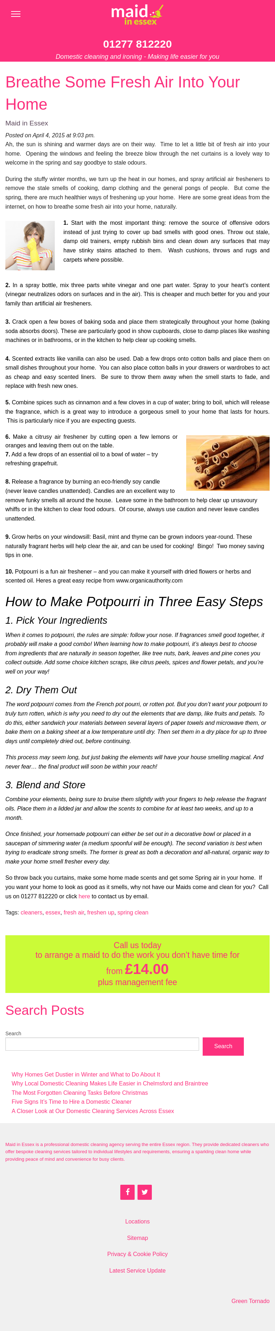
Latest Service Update (137, 1271)
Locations (137, 1221)
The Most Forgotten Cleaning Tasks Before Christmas (80, 1093)
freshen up (101, 912)
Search (13, 1033)
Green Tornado (251, 1301)
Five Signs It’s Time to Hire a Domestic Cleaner (72, 1102)
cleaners (31, 912)
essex (53, 912)
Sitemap (137, 1238)
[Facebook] (127, 1192)
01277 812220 (137, 44)
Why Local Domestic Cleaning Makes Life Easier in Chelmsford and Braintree (110, 1083)
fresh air (74, 912)
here (84, 896)
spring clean (132, 912)
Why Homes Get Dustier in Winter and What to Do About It (86, 1074)
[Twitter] (145, 1192)
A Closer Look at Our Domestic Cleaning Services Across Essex (93, 1111)
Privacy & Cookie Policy (137, 1254)
